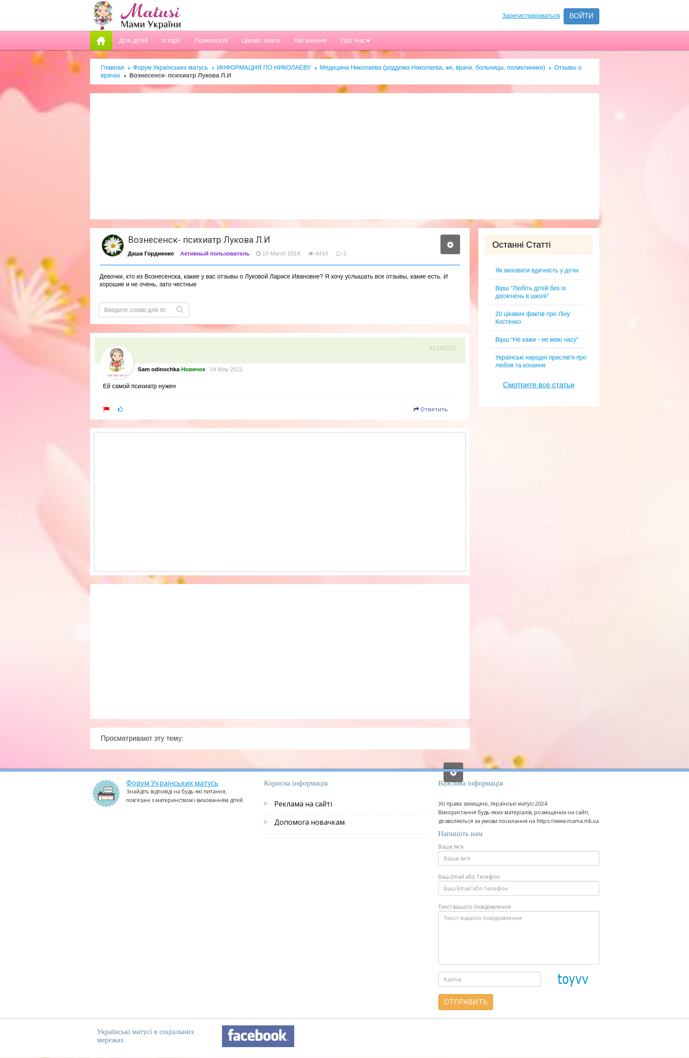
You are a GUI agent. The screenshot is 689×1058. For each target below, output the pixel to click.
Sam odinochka (159, 369)
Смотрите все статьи (539, 385)
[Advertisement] (344, 156)
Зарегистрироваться (531, 15)
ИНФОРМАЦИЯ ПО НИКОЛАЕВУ (264, 67)
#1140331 (443, 348)
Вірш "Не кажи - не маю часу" (536, 339)
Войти (581, 16)
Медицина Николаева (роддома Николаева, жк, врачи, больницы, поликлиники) (432, 67)
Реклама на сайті (303, 803)
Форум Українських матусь (170, 67)
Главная (112, 67)
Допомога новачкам (309, 822)
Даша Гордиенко (151, 253)
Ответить (430, 409)
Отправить (465, 1002)
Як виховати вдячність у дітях (537, 270)
